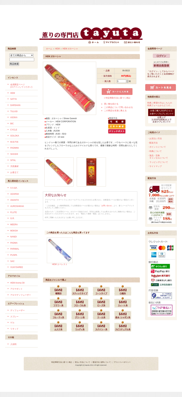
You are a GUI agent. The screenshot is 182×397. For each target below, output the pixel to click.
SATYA (13, 99)
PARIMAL (14, 249)
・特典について (154, 151)
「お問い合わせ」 (106, 206)
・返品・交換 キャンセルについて (157, 156)
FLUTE (13, 212)
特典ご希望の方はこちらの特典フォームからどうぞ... (159, 104)
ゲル (12, 322)
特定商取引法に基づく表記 (61, 362)
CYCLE (13, 130)
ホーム (49, 48)
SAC (12, 261)
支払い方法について (82, 362)
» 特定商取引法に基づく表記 (117, 98)
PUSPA (13, 255)
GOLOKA (14, 136)
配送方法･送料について (102, 362)
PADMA (14, 243)
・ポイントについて (156, 147)
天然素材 (14, 166)
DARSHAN (15, 105)
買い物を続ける (111, 104)
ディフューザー (17, 310)
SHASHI (14, 154)
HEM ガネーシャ (70, 48)
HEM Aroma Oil (17, 283)
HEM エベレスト (59, 264)
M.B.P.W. (14, 142)
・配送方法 (152, 143)
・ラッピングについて (157, 162)
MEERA (14, 224)
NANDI (13, 237)
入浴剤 (13, 344)
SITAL (13, 160)
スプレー (14, 316)
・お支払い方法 (154, 138)
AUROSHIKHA (17, 206)
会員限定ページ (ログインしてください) (21, 85)
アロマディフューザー (20, 295)
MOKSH (14, 231)
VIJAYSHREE (16, 267)
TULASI (14, 111)
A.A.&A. (14, 188)
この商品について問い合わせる (118, 107)
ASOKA (13, 117)
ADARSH (14, 194)
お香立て (14, 172)
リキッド (14, 329)
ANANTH (14, 200)
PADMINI (14, 148)
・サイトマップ (154, 166)
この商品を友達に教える (115, 110)
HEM (12, 93)
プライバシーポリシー (122, 362)
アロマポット (16, 289)
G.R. (12, 218)
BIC (12, 123)
